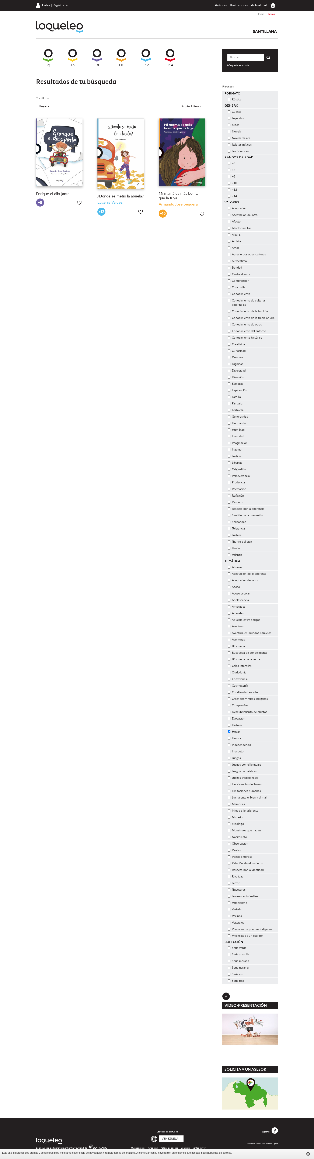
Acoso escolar (239, 593)
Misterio (235, 817)
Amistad (235, 241)
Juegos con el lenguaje (244, 764)
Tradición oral (238, 151)
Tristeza (234, 535)
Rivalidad (236, 876)
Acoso (234, 587)
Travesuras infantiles (243, 896)
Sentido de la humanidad (246, 515)
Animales (236, 613)
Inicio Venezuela (273, 5)
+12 (146, 58)
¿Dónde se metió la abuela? (120, 196)
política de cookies (220, 1152)
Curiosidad (237, 350)
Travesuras (236, 889)
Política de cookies (169, 1148)
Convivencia (238, 679)
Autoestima (237, 261)
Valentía (235, 554)
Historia (235, 725)
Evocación (236, 718)
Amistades (236, 606)
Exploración (237, 390)
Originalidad (237, 469)
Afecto (234, 221)
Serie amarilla (238, 954)
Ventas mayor (199, 1148)
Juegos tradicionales (243, 777)
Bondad (235, 267)
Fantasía (235, 403)
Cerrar (308, 1154)
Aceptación (237, 208)
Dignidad (236, 364)
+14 (170, 58)
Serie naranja (238, 967)
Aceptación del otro (243, 215)
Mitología (236, 823)
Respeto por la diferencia (246, 508)
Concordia (236, 287)
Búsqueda (236, 646)
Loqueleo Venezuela (59, 27)
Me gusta (79, 203)
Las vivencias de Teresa (245, 784)
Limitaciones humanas (244, 791)
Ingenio (234, 449)
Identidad (236, 436)
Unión (234, 548)
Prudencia (236, 482)
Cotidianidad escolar (243, 692)
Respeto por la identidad (246, 870)
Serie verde (237, 947)
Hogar (234, 731)
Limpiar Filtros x (191, 106)
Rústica (234, 99)
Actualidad (259, 5)
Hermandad (237, 423)
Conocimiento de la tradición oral (251, 318)
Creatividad (237, 344)
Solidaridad (237, 522)
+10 (121, 58)
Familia (234, 397)
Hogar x (44, 106)
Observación (238, 843)
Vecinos (235, 916)
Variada (234, 909)
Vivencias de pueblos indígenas (250, 929)
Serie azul (236, 974)
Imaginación (238, 443)
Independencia (239, 745)
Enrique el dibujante (53, 194)
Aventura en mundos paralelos (249, 633)
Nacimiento (237, 837)
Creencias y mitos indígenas (248, 698)
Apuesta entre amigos (244, 619)
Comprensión (238, 280)
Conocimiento (239, 294)
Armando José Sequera (178, 204)
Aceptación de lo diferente (247, 573)
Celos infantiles (239, 666)
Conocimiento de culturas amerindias (246, 302)
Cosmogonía (238, 685)
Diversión (236, 377)
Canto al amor (239, 274)
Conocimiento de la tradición (248, 311)
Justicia (234, 456)
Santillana (265, 31)
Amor (233, 247)
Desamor (236, 357)
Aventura (236, 626)
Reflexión (236, 495)
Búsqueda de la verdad (245, 659)
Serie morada (238, 961)
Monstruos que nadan (244, 830)
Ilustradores (239, 5)
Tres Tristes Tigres (269, 1144)
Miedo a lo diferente (243, 810)
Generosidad (238, 416)
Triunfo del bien (240, 541)
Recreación (237, 489)
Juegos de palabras (242, 771)
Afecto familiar (239, 228)
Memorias (236, 804)
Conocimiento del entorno (247, 331)
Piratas (234, 850)
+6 (72, 58)
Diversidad (237, 370)
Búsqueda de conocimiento (248, 652)
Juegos (234, 758)
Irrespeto (236, 751)
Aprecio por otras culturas (247, 254)
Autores (221, 5)
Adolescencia (238, 600)
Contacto (185, 1148)
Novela (234, 131)
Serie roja (236, 980)
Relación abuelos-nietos (245, 863)
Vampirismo (237, 902)
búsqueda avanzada (238, 65)
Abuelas (235, 567)
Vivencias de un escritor (245, 935)
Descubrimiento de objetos (247, 712)
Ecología (235, 383)
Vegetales (236, 922)
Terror (234, 883)
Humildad (236, 429)
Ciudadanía (237, 672)
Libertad (235, 462)
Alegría (234, 234)
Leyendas (236, 118)
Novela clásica (239, 138)
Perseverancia (239, 476)
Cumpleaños (238, 705)
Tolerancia (236, 528)
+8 (97, 58)
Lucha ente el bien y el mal (247, 797)
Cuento (234, 111)
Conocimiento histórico (245, 337)
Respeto (235, 502)
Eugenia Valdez (109, 202)
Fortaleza (236, 410)
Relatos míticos (240, 144)
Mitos (233, 125)
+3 (48, 58)
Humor (234, 738)
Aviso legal (153, 1148)
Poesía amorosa (240, 856)
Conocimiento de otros (245, 324)
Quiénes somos (138, 1148)
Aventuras (236, 639)
